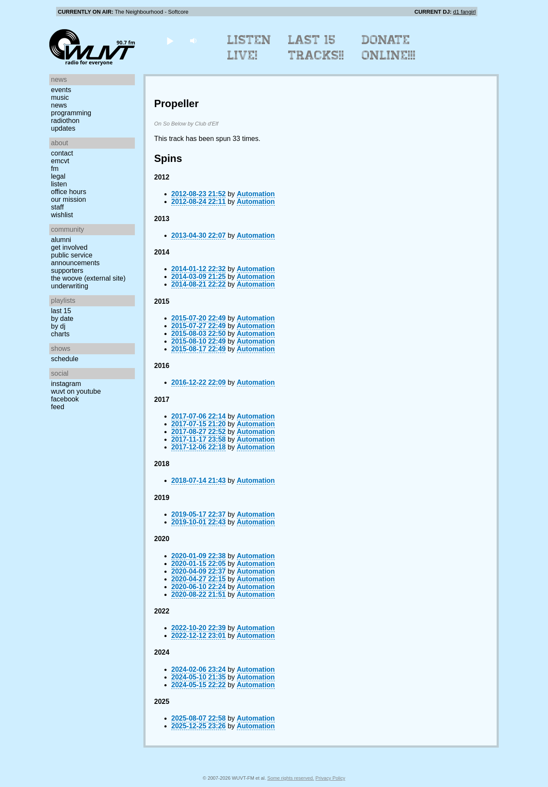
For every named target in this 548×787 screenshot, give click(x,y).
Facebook (65, 399)
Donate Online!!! (389, 47)
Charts (60, 334)
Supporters (67, 270)
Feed (57, 406)
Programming (71, 113)
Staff (57, 207)
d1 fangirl (464, 12)
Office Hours (68, 191)
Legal (58, 176)
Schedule (64, 358)
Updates (63, 128)
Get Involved (69, 247)
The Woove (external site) (88, 278)
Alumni (61, 239)
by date (62, 318)
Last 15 (61, 310)
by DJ (58, 326)
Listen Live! (249, 47)
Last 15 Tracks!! (316, 47)
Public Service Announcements (75, 258)
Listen (59, 184)
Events (61, 89)
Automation (256, 193)
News (59, 105)
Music (60, 97)
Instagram (66, 383)
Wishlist (62, 214)
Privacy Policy (330, 778)
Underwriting (69, 286)
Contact (62, 153)
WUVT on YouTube (76, 391)
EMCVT (60, 161)
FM (55, 168)
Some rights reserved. (290, 778)
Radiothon (65, 120)
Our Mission (68, 199)
